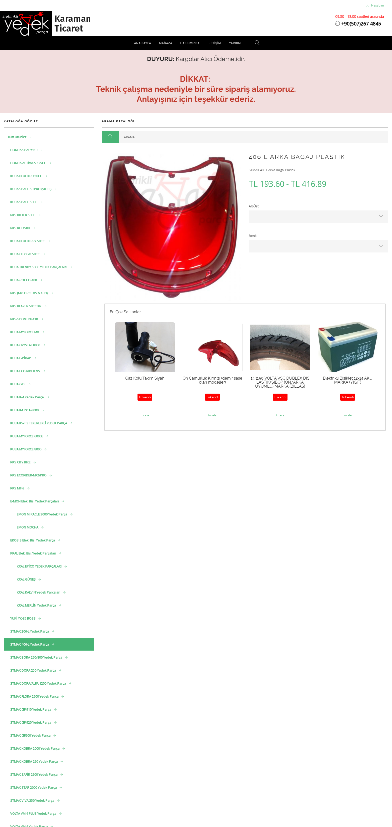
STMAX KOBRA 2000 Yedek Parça (35, 748)
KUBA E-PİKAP (21, 358)
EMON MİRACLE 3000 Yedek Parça (42, 514)
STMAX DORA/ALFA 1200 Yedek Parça (38, 683)
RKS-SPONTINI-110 (24, 319)
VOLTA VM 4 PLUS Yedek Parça (33, 813)
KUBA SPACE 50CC (24, 202)
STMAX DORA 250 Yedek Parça (33, 670)
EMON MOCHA (28, 527)
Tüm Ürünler (17, 137)
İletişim (214, 43)
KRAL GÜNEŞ (26, 579)
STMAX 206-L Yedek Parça (30, 631)
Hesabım (375, 5)
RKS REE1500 (20, 228)
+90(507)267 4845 (361, 23)
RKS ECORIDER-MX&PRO (28, 475)
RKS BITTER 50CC (23, 215)
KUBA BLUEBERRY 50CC (27, 241)
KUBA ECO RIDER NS (25, 371)
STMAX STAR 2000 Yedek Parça (34, 787)
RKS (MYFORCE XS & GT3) (29, 293)
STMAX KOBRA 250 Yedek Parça (34, 761)
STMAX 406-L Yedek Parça (30, 644)
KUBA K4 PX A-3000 (24, 410)
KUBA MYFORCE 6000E (27, 436)
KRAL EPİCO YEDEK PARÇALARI (39, 566)
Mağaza (165, 43)
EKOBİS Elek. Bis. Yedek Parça (33, 540)
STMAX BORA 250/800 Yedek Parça (36, 657)
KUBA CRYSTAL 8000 (25, 345)
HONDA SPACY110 (24, 150)
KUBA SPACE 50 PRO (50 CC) (31, 189)
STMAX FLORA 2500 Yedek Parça (34, 696)
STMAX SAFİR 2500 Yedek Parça (34, 774)
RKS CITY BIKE (20, 462)
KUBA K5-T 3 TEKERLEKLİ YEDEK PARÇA (39, 423)
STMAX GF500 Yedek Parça (30, 735)
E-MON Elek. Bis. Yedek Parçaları (35, 501)
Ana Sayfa (142, 43)
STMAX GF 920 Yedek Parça (31, 722)
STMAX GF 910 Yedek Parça (31, 709)
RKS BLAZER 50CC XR (26, 306)
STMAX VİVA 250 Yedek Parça (32, 800)
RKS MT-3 (17, 488)
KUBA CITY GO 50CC (25, 254)
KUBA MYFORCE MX (25, 332)
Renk (252, 235)
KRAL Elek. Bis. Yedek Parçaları (33, 553)
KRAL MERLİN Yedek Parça (37, 605)
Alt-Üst (253, 206)
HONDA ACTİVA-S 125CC (28, 163)
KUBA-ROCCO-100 (24, 280)
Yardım (235, 43)
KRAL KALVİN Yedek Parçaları (39, 592)
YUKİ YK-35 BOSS (23, 618)
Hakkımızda (190, 43)
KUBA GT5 (18, 384)
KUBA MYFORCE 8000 (26, 449)
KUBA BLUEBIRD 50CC (26, 176)
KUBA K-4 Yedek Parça (27, 397)
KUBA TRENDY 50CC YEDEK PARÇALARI (38, 267)
